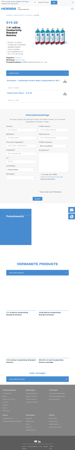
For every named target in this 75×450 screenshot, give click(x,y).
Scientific (18, 58)
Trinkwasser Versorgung (32, 393)
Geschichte (28, 427)
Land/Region (11, 166)
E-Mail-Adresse (45, 126)
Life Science (6, 402)
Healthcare (5, 405)
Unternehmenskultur (31, 430)
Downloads (14, 73)
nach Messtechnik (17, 379)
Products (29, 15)
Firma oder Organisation (15, 142)
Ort (7, 158)
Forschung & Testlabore (32, 402)
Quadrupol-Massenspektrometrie (57, 396)
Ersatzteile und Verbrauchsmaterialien (12, 421)
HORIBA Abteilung (45, 142)
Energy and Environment (9, 399)
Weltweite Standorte (54, 424)
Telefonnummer (44, 134)
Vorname (9, 126)
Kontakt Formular (53, 421)
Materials (5, 408)
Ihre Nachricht (44, 150)
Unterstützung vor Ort (8, 418)
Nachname (10, 134)
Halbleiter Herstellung (31, 399)
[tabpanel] (37, 227)
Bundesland (10, 174)
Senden (37, 199)
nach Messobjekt (16, 273)
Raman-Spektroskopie (54, 399)
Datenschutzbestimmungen (50, 177)
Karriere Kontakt (53, 418)
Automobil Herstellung (31, 396)
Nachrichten (29, 418)
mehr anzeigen (37, 373)
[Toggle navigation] (72, 9)
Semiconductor (19, 15)
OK (54, 2)
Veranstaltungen (30, 421)
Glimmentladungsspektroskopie (57, 393)
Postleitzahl (11, 150)
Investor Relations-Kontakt (55, 427)
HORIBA (9, 15)
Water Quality (20, 60)
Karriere (28, 424)
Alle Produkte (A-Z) (7, 393)
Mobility (5, 396)
